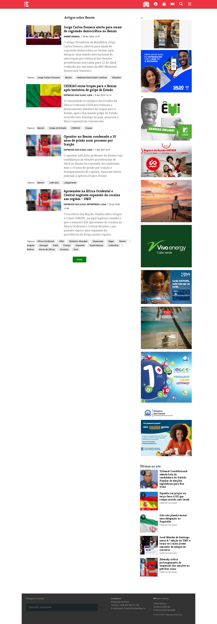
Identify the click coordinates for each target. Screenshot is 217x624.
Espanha (80, 245)
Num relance (161, 598)
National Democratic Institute (91, 77)
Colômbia (113, 245)
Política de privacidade (164, 610)
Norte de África (46, 249)
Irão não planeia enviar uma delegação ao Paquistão (173, 518)
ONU (61, 241)
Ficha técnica (160, 603)
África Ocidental (45, 241)
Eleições (116, 77)
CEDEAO (75, 128)
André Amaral (72, 36)
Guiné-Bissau (96, 245)
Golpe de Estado (57, 128)
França (66, 245)
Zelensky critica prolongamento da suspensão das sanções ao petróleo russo (175, 564)
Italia (55, 245)
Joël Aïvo (54, 182)
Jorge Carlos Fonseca (48, 77)
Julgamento (70, 182)
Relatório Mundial (78, 241)
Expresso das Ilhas (75, 95)
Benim (68, 77)
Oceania (63, 249)
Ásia (75, 249)
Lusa (89, 95)
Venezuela (97, 241)
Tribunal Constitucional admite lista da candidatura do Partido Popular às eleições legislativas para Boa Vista (174, 479)
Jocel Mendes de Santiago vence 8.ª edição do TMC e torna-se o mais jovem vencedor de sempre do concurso (175, 544)
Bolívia (30, 249)
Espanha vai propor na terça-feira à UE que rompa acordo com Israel (174, 496)
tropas (88, 128)
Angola (30, 245)
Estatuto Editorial (162, 607)
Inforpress (93, 204)
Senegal (43, 245)
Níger (111, 241)
